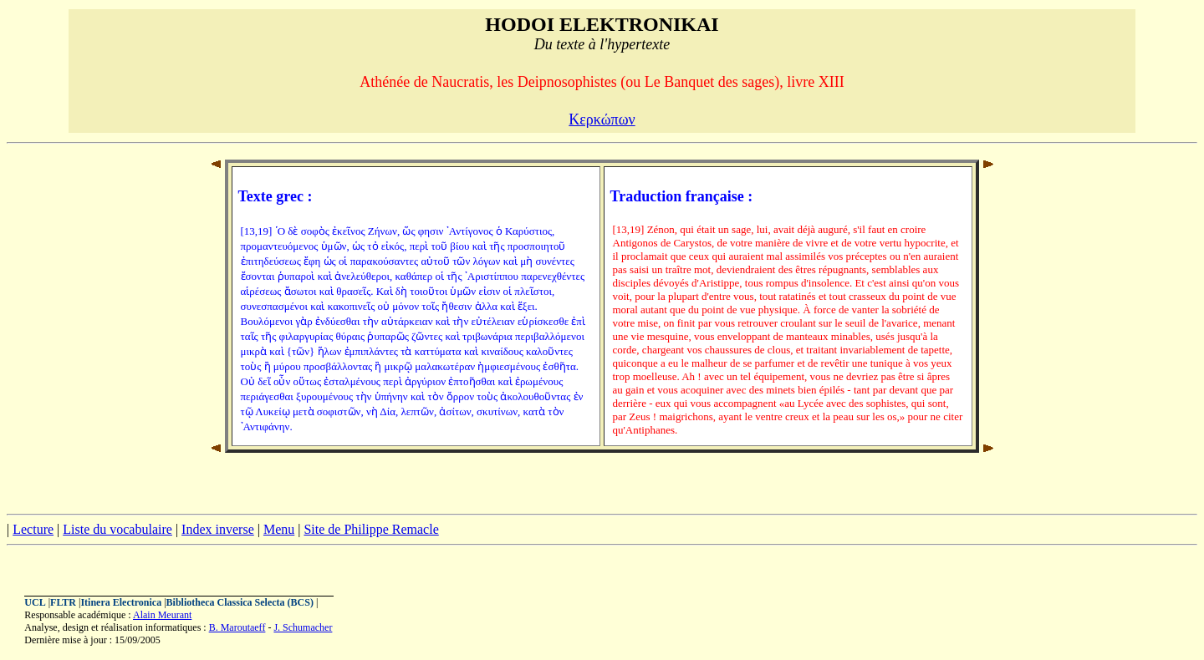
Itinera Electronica (120, 602)
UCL (34, 602)
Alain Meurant (162, 615)
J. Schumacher (302, 627)
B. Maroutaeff (237, 627)
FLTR (63, 602)
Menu (278, 529)
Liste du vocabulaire (117, 529)
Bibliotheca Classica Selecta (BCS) (240, 602)
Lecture (33, 529)
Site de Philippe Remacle (371, 529)
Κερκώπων (602, 119)
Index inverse (217, 529)
